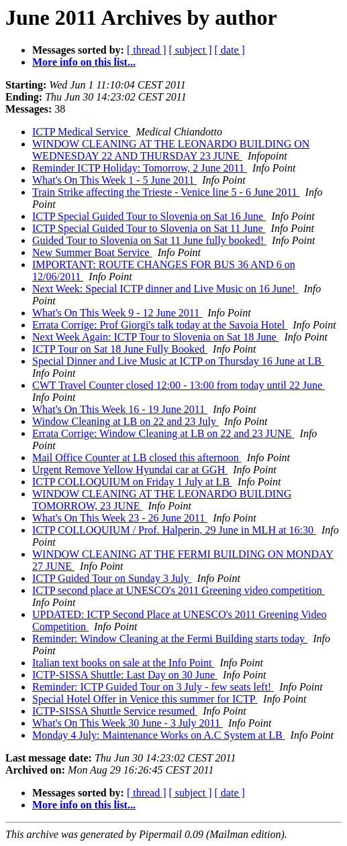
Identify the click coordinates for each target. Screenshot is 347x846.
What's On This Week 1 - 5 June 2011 (114, 180)
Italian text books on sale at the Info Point (123, 662)
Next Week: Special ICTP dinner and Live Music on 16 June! (165, 288)
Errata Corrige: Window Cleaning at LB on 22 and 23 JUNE (163, 433)
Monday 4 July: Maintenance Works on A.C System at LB (158, 735)
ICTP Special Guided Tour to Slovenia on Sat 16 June (149, 216)
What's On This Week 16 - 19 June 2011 (119, 409)
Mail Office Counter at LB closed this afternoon (137, 457)
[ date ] (230, 50)
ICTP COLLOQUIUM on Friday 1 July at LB (132, 481)
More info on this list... (84, 62)
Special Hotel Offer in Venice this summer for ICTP (145, 699)
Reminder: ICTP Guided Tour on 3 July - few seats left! (153, 686)
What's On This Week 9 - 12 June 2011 (117, 312)
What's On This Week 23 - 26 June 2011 (119, 518)
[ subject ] (190, 50)
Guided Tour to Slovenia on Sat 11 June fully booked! (149, 240)
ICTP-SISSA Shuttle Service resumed (114, 711)
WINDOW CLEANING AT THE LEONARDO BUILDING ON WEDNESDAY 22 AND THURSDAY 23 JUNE (170, 150)
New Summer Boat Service (92, 252)
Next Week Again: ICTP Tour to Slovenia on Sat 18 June (155, 337)
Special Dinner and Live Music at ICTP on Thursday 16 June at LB (178, 361)
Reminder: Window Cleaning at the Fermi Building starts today (169, 638)
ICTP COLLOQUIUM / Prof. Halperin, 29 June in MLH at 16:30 (174, 530)
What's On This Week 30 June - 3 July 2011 (127, 723)
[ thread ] (146, 50)
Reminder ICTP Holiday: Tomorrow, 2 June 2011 (139, 168)
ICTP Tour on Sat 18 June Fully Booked (119, 349)
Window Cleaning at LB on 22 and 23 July (125, 421)
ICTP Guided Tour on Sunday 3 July (112, 578)
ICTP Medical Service (81, 131)
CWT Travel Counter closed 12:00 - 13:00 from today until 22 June (178, 385)
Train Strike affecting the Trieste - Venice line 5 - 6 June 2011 (166, 192)
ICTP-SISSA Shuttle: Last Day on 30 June (124, 674)
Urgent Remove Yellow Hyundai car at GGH (130, 469)
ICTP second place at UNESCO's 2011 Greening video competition (178, 590)
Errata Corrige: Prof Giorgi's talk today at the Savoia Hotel (159, 324)
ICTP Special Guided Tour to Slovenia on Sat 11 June (149, 228)
